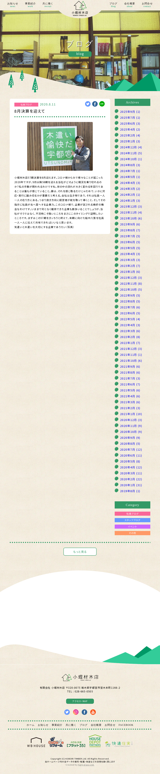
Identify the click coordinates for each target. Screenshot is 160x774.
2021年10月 (131, 360)
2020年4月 (131, 467)
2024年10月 (131, 159)
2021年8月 (130, 372)
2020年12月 (131, 420)
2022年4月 (130, 325)
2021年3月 (130, 402)
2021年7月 (130, 378)
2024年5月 (130, 177)
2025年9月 (130, 112)
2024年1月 (130, 200)
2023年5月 (130, 248)
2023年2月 (130, 266)
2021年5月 (130, 390)
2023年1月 (130, 272)
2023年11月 (131, 212)
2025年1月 (130, 141)
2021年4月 (130, 396)
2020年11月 (131, 426)
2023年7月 (130, 236)
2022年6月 (130, 313)
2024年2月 (130, 194)
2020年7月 (131, 449)
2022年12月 (131, 277)
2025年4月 (130, 129)
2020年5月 (130, 461)
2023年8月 (130, 230)
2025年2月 (130, 135)
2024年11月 (131, 153)
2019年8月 (130, 491)
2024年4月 (130, 183)
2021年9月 (130, 366)
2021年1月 (131, 414)
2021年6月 (130, 384)
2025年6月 (130, 123)
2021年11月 (131, 355)
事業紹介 (30, 5)
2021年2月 (130, 408)
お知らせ (12, 5)
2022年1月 (130, 343)
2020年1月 (131, 485)
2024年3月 (130, 189)
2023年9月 (130, 224)
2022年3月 (130, 331)
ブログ (113, 5)
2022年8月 (130, 301)
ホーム (31, 725)
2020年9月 (130, 438)
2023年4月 (130, 254)
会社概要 (129, 5)
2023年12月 (131, 206)
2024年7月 (130, 171)
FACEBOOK (126, 725)
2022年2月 (130, 337)
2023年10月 (131, 218)
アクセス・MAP (80, 701)
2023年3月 (130, 260)
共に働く (47, 5)
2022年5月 (130, 319)
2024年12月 (131, 147)
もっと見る (80, 552)
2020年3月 (131, 473)
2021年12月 (131, 349)
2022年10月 (131, 289)
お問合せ (147, 5)
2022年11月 (131, 283)
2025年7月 (130, 117)
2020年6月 (131, 455)
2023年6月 (130, 242)
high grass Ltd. (86, 764)
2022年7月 (130, 307)
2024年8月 (130, 165)
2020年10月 (131, 432)
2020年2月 (131, 479)
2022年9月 (130, 295)
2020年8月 (130, 443)
